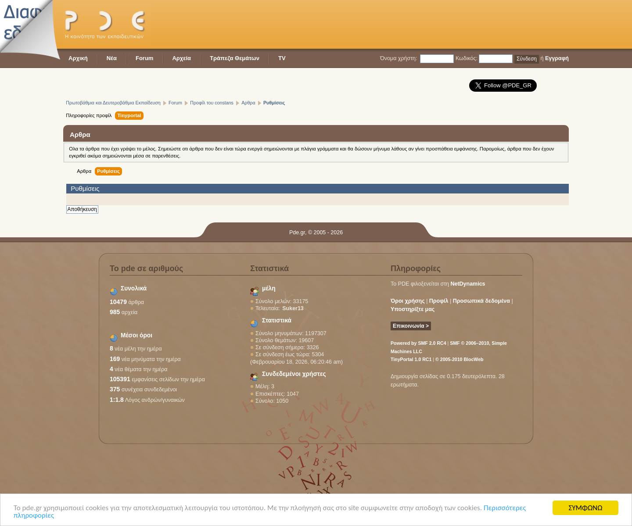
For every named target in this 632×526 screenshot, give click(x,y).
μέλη (269, 288)
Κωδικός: (467, 58)
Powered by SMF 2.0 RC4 (418, 343)
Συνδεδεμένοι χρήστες (294, 374)
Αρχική (78, 58)
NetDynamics (468, 284)
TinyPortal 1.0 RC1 (411, 359)
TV (282, 58)
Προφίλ (439, 301)
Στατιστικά (276, 320)
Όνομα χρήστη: (398, 58)
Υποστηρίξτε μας (412, 309)
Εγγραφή (557, 58)
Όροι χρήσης (408, 301)
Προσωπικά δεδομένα (481, 301)
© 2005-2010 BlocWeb (459, 359)
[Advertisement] (409, 24)
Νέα (112, 58)
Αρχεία (181, 58)
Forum (144, 58)
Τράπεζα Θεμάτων (234, 58)
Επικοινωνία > (411, 326)
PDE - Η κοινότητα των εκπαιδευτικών (107, 24)
